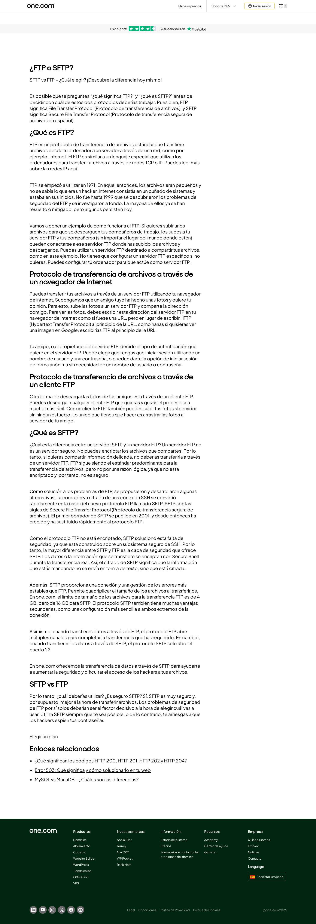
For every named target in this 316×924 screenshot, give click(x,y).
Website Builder (84, 858)
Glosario (210, 852)
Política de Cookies (206, 910)
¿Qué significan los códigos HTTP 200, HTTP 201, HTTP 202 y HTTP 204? (111, 761)
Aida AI (251, 18)
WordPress (81, 864)
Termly (121, 846)
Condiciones (147, 910)
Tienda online (82, 871)
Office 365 (81, 877)
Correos (79, 852)
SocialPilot (124, 840)
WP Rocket (125, 858)
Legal (131, 910)
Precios (166, 846)
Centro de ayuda (216, 846)
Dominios (79, 840)
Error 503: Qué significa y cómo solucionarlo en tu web (93, 770)
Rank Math (124, 864)
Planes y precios (189, 6)
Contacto (254, 858)
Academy (211, 840)
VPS (76, 883)
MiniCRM (123, 852)
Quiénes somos (259, 840)
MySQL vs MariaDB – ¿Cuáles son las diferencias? (87, 779)
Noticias (253, 852)
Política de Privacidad (175, 910)
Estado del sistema (174, 840)
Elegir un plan (44, 736)
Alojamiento (81, 846)
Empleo (253, 846)
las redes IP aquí (60, 168)
